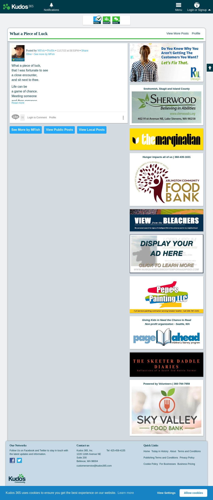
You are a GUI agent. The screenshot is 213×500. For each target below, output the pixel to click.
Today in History (159, 451)
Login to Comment (37, 117)
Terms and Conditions (189, 451)
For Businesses (168, 464)
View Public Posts (59, 129)
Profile (196, 33)
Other (29, 54)
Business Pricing (186, 464)
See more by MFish (44, 54)
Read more (18, 102)
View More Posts (178, 33)
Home (147, 451)
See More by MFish (25, 129)
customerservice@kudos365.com (94, 465)
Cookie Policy (151, 464)
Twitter (19, 460)
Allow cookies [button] (193, 492)
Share (84, 50)
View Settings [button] (166, 492)
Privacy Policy (187, 457)
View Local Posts (92, 129)
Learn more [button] (126, 492)
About (173, 451)
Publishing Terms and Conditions (161, 457)
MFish (41, 50)
